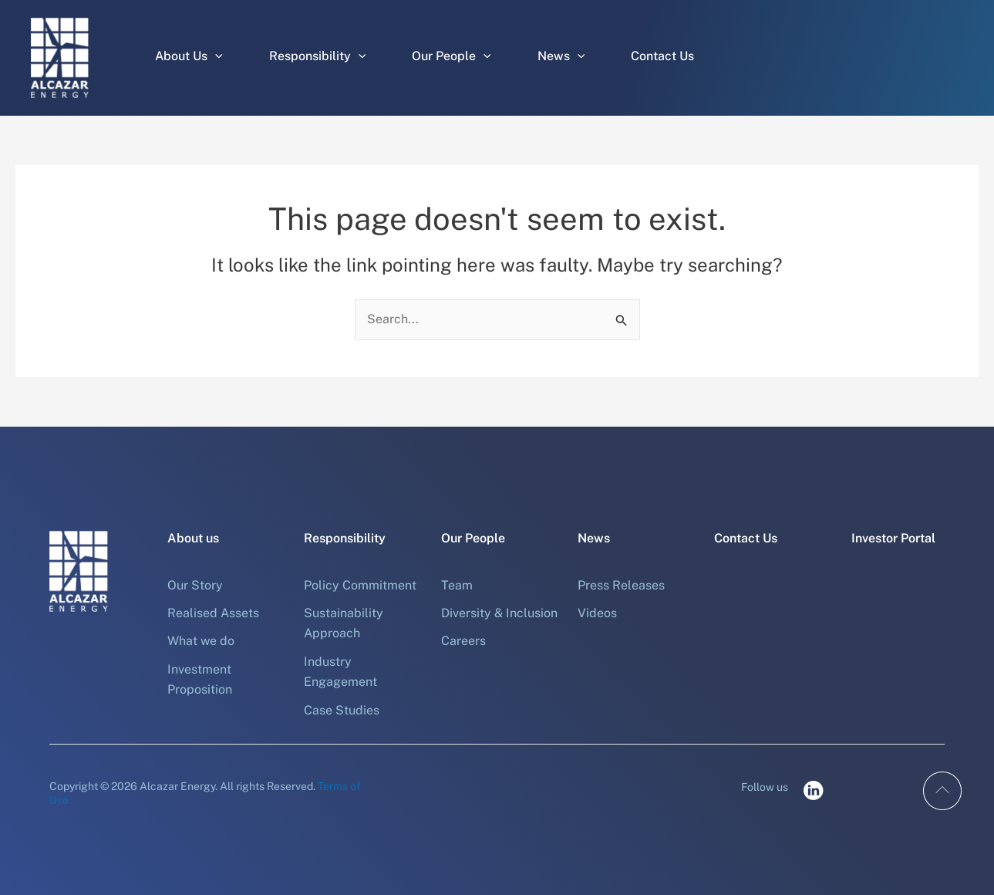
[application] (215, 56)
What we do (200, 640)
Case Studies (341, 710)
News (561, 56)
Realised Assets (213, 613)
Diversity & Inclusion (499, 613)
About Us (189, 56)
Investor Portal (893, 538)
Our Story (195, 585)
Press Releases (621, 585)
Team (457, 585)
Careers (463, 640)
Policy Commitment (360, 585)
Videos (597, 613)
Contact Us (662, 56)
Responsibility (317, 56)
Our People (451, 56)
